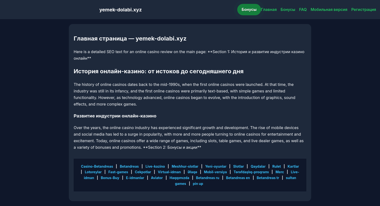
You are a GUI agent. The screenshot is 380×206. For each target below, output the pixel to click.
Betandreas (129, 166)
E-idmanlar (135, 178)
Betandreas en (238, 178)
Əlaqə (192, 172)
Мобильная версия (329, 9)
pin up (198, 183)
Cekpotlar (143, 172)
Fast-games (118, 172)
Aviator (157, 178)
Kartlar (293, 166)
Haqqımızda (179, 178)
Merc (280, 172)
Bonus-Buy (110, 178)
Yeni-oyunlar (215, 166)
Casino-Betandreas (97, 166)
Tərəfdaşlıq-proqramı (251, 172)
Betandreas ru (207, 178)
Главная (269, 9)
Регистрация (363, 9)
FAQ (303, 9)
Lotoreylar (93, 172)
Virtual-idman (169, 172)
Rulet (276, 166)
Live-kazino (155, 166)
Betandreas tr (268, 178)
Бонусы (249, 9)
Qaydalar (258, 166)
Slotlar (238, 166)
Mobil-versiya (215, 172)
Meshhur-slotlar (185, 166)
